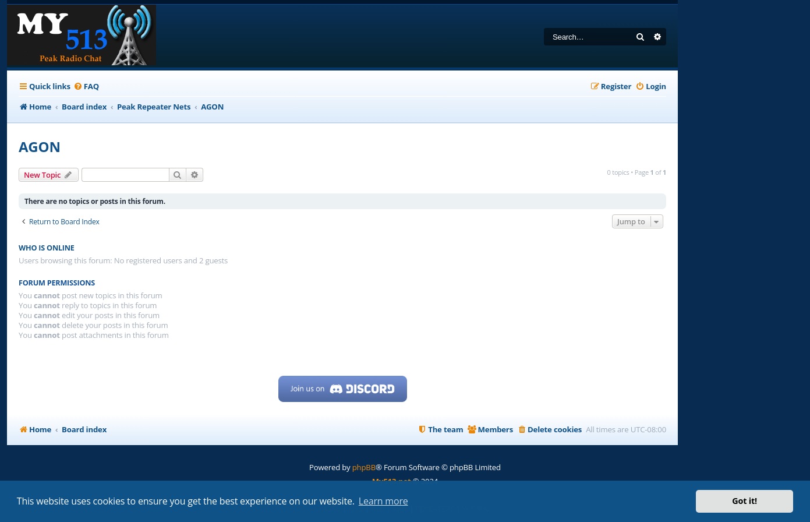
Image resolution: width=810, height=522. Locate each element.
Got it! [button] (744, 500)
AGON (40, 146)
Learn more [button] (383, 501)
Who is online (47, 248)
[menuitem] (86, 86)
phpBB (364, 467)
